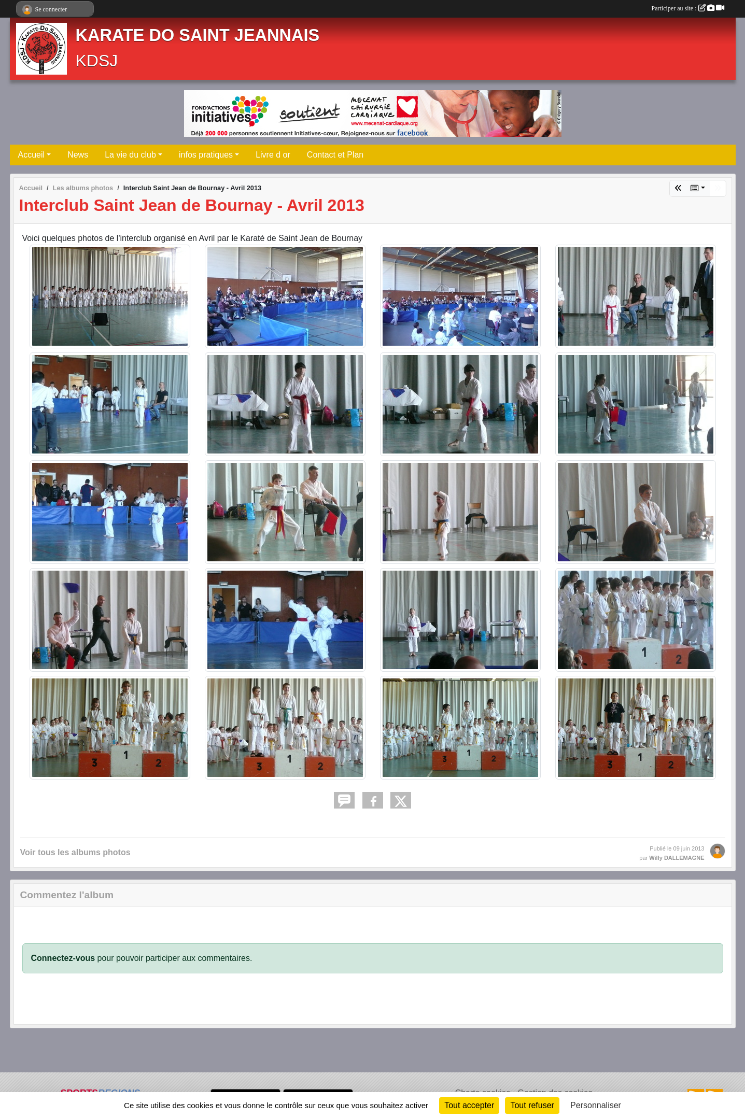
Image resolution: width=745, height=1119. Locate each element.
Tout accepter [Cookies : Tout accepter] (469, 1105)
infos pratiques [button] (206, 154)
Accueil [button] (31, 154)
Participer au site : (688, 8)
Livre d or (273, 154)
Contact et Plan (335, 154)
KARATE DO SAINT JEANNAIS (198, 35)
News (77, 154)
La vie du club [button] (130, 154)
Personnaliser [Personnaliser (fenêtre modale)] (595, 1105)
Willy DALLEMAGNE (676, 858)
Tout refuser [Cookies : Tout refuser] (532, 1105)
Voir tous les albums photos (75, 852)
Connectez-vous (63, 958)
